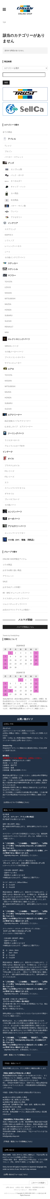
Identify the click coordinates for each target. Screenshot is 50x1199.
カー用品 (11, 193)
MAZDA (8, 304)
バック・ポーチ (14, 175)
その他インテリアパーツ (15, 257)
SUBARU (8, 315)
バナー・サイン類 (15, 206)
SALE (5, 581)
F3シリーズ (9, 477)
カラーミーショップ (10, 1193)
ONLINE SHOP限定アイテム (15, 559)
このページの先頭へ (38, 1183)
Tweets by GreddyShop (11, 635)
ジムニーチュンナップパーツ (15, 604)
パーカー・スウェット (14, 157)
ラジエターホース (12, 440)
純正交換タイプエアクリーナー (18, 421)
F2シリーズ (9, 471)
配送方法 (28, 1187)
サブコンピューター (13, 363)
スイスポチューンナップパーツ (16, 598)
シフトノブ (9, 240)
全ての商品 (7, 132)
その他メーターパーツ (14, 352)
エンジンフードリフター (15, 533)
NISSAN (8, 293)
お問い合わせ (10, 1187)
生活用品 (11, 200)
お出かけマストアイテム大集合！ (17, 610)
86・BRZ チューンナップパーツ (16, 593)
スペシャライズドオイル (15, 488)
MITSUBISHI (10, 298)
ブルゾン (8, 151)
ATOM (35, 1190)
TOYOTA (8, 282)
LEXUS (8, 287)
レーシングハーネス (13, 246)
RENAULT (9, 327)
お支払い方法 (20, 1187)
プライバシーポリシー (20, 1190)
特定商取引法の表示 (39, 1187)
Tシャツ (8, 146)
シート (7, 252)
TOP (4, 22)
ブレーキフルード (12, 499)
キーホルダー (13, 181)
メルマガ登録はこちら (25, 627)
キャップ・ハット (15, 186)
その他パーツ (10, 505)
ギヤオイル (9, 494)
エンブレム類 (13, 169)
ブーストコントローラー (15, 357)
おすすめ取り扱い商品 (12, 570)
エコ (6, 482)
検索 (6, 83)
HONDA (8, 310)
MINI (7, 332)
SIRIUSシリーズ (11, 346)
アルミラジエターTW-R (14, 446)
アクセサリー (13, 217)
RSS (30, 1190)
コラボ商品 (7, 565)
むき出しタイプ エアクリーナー (19, 426)
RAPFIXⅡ (9, 235)
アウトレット (8, 576)
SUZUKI (8, 321)
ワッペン (11, 211)
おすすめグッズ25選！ (12, 587)
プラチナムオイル (12, 465)
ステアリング (10, 229)
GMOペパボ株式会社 (38, 1193)
